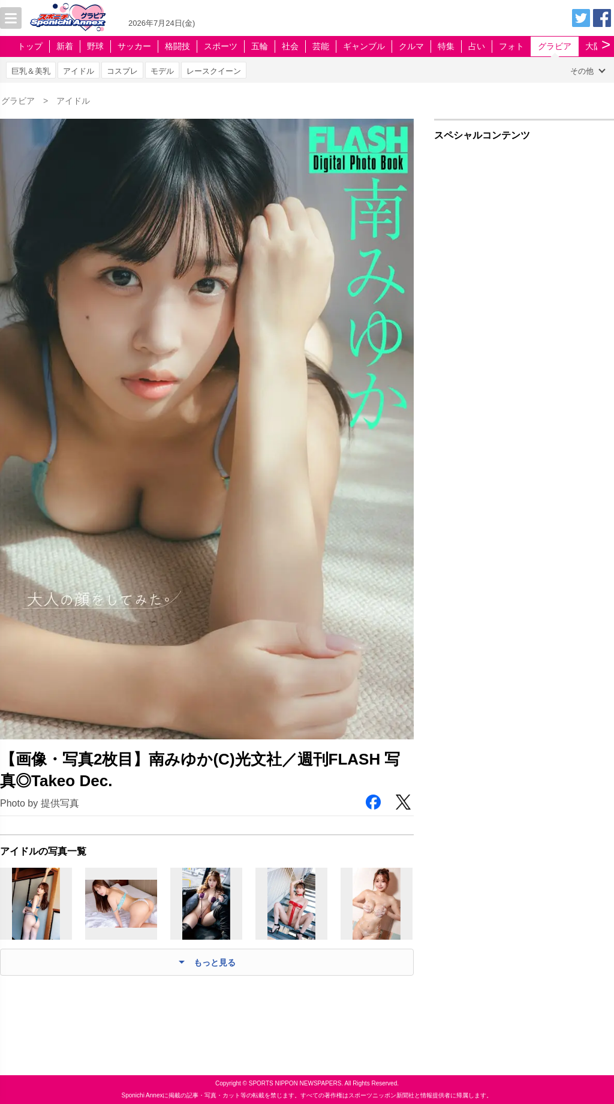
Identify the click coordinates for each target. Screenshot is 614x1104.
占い (476, 46)
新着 (64, 46)
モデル (162, 71)
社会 (290, 46)
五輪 (259, 46)
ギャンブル (364, 46)
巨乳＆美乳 (30, 71)
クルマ (411, 46)
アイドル (78, 71)
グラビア (554, 46)
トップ (30, 46)
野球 (95, 46)
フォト (511, 46)
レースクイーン (213, 71)
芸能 (320, 46)
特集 (446, 46)
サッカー (134, 46)
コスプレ (122, 71)
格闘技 (177, 46)
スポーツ (220, 46)
